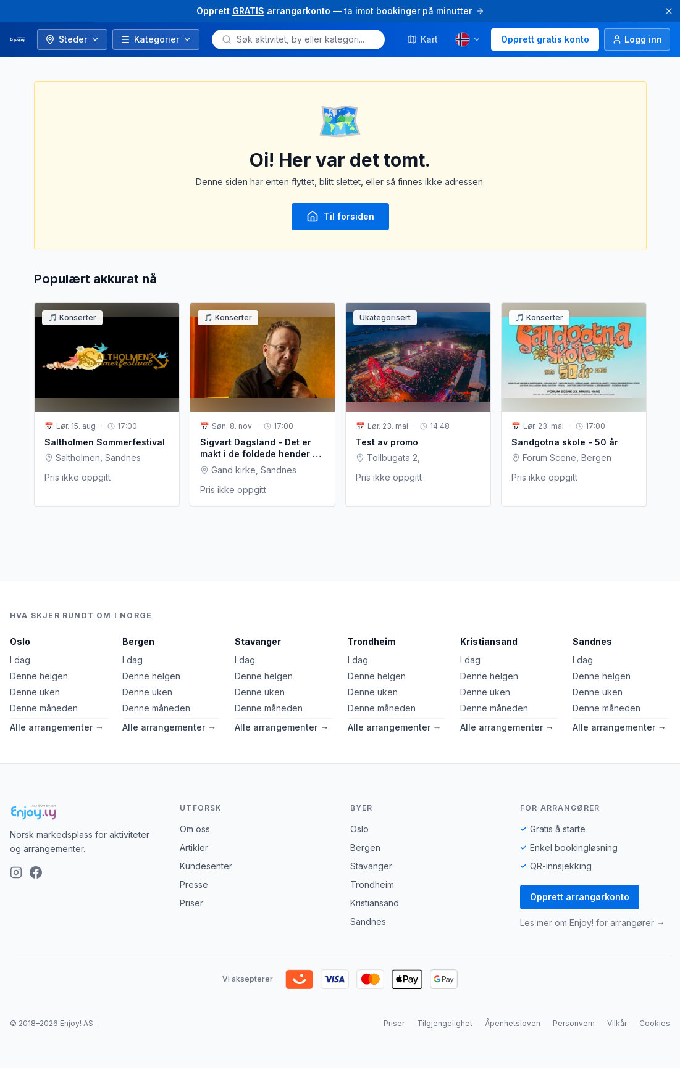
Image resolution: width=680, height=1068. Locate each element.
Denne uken (35, 692)
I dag (20, 660)
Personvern (574, 1023)
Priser (191, 903)
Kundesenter (206, 866)
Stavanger (258, 641)
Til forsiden (340, 216)
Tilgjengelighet (444, 1023)
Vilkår (617, 1023)
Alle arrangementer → (57, 727)
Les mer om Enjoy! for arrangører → (592, 922)
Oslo (20, 641)
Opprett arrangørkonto (579, 897)
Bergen (138, 641)
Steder (72, 39)
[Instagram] (16, 872)
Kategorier (155, 39)
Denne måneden (44, 708)
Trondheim (372, 641)
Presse (194, 884)
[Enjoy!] (85, 812)
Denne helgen (39, 676)
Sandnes (592, 641)
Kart (422, 39)
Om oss (195, 829)
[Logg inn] (637, 39)
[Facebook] (36, 872)
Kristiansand (489, 641)
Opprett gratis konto (545, 39)
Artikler (194, 847)
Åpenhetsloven (512, 1023)
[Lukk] (669, 11)
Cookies (654, 1023)
